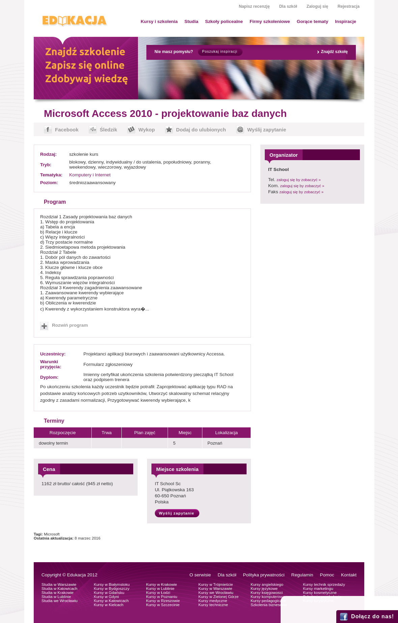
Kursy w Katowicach (111, 601)
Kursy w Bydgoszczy (112, 589)
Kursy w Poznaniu (161, 597)
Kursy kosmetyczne (320, 593)
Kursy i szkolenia (159, 21)
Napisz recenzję (254, 6)
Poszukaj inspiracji (219, 51)
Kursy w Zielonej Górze (218, 597)
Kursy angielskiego (267, 584)
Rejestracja (349, 6)
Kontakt (349, 574)
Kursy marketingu (318, 589)
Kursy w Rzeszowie (163, 601)
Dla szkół (288, 6)
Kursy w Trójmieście (215, 584)
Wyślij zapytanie (266, 129)
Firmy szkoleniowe (270, 21)
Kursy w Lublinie (160, 589)
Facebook (67, 129)
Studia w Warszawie (59, 584)
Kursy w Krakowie (161, 584)
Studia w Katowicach (59, 589)
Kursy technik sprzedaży (324, 584)
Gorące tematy (312, 21)
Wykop (146, 129)
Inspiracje (345, 21)
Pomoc (327, 574)
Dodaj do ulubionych (201, 129)
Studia (191, 21)
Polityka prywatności (263, 574)
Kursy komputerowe (268, 597)
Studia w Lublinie (56, 597)
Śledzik (108, 129)
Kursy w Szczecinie (162, 605)
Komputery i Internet (89, 174)
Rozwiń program (70, 325)
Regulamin (302, 574)
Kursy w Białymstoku (112, 584)
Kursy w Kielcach (108, 605)
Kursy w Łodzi (158, 593)
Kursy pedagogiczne (268, 601)
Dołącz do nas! (372, 616)
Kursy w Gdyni (106, 597)
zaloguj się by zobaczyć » (299, 180)
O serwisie (200, 574)
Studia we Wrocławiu (59, 601)
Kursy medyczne (212, 601)
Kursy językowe (264, 589)
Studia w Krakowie (57, 593)
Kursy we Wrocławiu (215, 593)
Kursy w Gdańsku (109, 593)
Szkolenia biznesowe (269, 605)
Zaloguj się (317, 6)
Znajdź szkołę (334, 51)
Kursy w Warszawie (215, 589)
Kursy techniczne (213, 605)
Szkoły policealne (224, 21)
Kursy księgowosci (267, 593)
